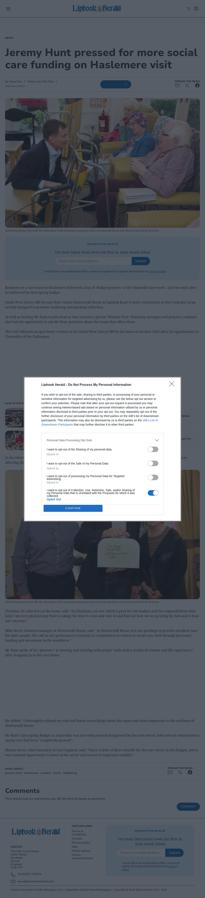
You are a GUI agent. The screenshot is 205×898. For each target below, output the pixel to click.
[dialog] (102, 449)
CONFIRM (73, 508)
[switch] (153, 449)
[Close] (173, 385)
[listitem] (102, 440)
